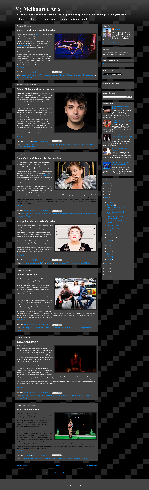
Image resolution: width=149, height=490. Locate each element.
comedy (38, 263)
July (108, 243)
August (109, 240)
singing (81, 328)
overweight (62, 263)
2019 (107, 200)
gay (35, 75)
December (110, 202)
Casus (36, 34)
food (43, 263)
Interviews (49, 19)
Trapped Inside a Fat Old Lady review (36, 221)
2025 (106, 183)
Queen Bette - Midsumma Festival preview (39, 158)
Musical (60, 328)
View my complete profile (111, 43)
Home (21, 19)
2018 (107, 263)
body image (26, 263)
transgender (31, 147)
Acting (27, 213)
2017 (106, 266)
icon (61, 213)
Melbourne (47, 75)
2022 (106, 191)
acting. (27, 328)
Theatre (19, 147)
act (23, 213)
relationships (86, 75)
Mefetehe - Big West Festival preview (120, 149)
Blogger (85, 486)
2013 (106, 277)
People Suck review (27, 274)
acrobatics (25, 75)
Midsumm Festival (77, 213)
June (108, 246)
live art (64, 458)
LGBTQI (40, 75)
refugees (89, 395)
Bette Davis (34, 213)
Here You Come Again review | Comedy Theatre (121, 121)
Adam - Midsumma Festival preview (35, 88)
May (108, 248)
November (110, 205)
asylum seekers (40, 395)
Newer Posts (22, 465)
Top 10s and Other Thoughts (75, 19)
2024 (107, 186)
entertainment (27, 144)
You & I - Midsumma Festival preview (36, 30)
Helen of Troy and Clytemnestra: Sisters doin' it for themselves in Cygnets (122, 136)
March (109, 254)
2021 (106, 194)
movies (94, 213)
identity (37, 144)
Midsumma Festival (65, 75)
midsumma (55, 75)
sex (83, 263)
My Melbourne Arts (37, 8)
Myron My (117, 29)
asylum (32, 395)
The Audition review (27, 341)
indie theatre (39, 328)
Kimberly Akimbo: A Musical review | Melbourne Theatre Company (120, 164)
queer (79, 75)
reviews (79, 263)
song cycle (87, 328)
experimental (42, 458)
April (109, 251)
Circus (32, 75)
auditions (49, 395)
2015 (106, 271)
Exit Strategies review (28, 409)
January (109, 259)
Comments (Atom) (61, 473)
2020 (107, 197)
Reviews (34, 19)
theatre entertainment (24, 77)
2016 (107, 269)
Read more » (21, 67)
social (93, 75)
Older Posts (92, 465)
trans (24, 147)
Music (75, 75)
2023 (106, 189)
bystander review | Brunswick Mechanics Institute (121, 107)
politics (82, 395)
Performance (80, 144)
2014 (107, 274)
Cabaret (33, 263)
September (111, 237)
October (110, 234)
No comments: (44, 72)
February (110, 257)
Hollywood (55, 213)
